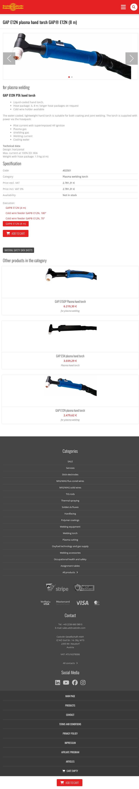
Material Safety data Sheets (18, 250)
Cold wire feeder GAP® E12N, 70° (25, 218)
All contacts (70, 663)
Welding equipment (70, 526)
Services (70, 468)
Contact (70, 715)
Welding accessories (70, 552)
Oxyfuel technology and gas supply (70, 546)
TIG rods (70, 494)
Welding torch (70, 533)
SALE (70, 461)
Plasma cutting (70, 539)
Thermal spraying (70, 500)
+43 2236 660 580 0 (72, 624)
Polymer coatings (70, 520)
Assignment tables (70, 565)
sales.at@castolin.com (73, 627)
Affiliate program (70, 752)
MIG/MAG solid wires (70, 487)
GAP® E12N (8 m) (16, 223)
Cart (70, 771)
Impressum (70, 743)
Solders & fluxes (70, 507)
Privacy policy (70, 733)
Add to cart (15, 233)
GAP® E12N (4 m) (16, 207)
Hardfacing (70, 513)
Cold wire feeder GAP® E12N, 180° (26, 213)
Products (70, 705)
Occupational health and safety (70, 559)
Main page (70, 696)
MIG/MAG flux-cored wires (70, 481)
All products (70, 572)
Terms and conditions (70, 724)
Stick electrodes (70, 474)
